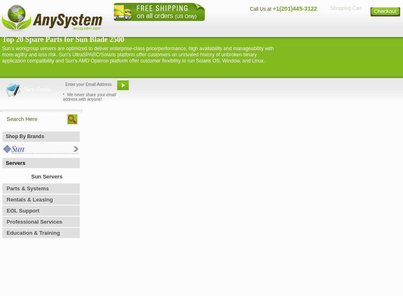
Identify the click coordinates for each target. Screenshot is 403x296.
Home (190, 27)
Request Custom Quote (362, 88)
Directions (302, 27)
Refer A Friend (196, 88)
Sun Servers (47, 176)
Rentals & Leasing (30, 200)
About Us (224, 27)
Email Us (152, 88)
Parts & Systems (28, 188)
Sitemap (386, 27)
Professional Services (34, 222)
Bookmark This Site (250, 88)
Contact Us (262, 27)
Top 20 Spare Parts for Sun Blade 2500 (63, 39)
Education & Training (33, 233)
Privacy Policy (346, 27)
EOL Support (23, 211)
